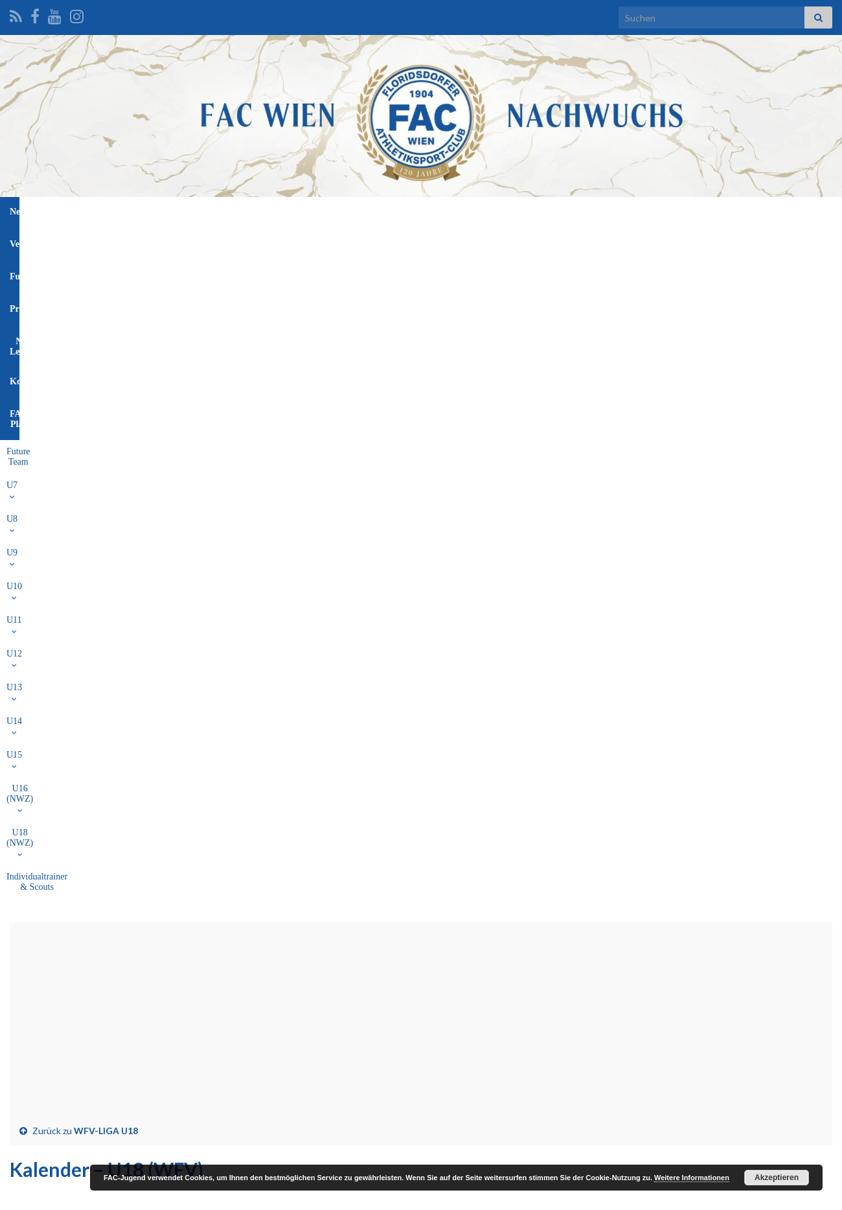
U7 (181, 241)
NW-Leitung (464, 211)
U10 (284, 241)
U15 (473, 241)
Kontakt (527, 211)
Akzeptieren (777, 1177)
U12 (359, 241)
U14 (436, 241)
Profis (407, 211)
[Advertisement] (421, 382)
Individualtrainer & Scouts (682, 241)
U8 (214, 241)
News (245, 211)
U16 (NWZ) (526, 241)
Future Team (134, 241)
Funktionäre (349, 211)
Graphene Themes (113, 1194)
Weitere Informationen (691, 1177)
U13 (397, 241)
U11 (321, 241)
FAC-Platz (585, 211)
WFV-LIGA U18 (106, 485)
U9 (248, 241)
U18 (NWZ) (593, 241)
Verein (290, 211)
